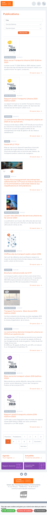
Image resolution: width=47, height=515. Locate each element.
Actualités (29, 456)
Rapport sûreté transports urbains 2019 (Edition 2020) (20, 416)
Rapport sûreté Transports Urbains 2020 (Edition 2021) (21, 100)
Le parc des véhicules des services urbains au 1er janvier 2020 (23, 217)
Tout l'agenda (7, 458)
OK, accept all (9, 511)
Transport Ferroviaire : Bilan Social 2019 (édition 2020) (20, 312)
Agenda (6, 456)
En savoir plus (35, 73)
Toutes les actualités (32, 458)
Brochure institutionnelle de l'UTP (18, 273)
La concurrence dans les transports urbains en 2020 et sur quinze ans (23, 121)
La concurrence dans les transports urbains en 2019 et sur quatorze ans (23, 333)
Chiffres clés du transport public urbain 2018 (22, 254)
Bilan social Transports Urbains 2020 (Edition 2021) (22, 61)
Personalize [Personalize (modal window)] (41, 511)
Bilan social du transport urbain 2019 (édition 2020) (22, 377)
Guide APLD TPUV (11, 144)
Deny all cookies (25, 511)
